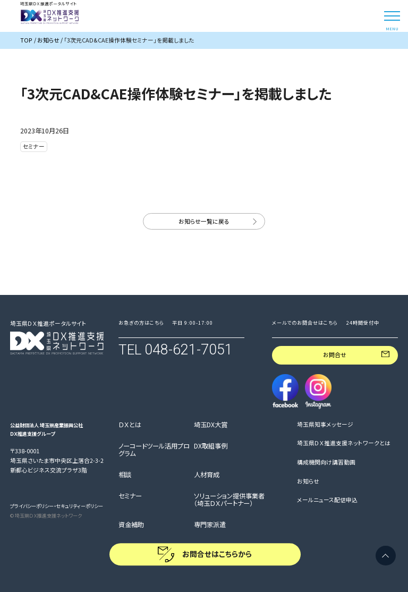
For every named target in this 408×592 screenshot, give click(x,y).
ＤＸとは (129, 425)
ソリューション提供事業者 (229, 500)
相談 (124, 475)
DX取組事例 (210, 446)
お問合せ (334, 355)
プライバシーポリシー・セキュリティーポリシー (56, 506)
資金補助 (131, 525)
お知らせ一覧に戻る (204, 221)
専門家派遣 (210, 525)
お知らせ (308, 481)
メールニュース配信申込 (327, 500)
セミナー (130, 496)
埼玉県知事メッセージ (325, 424)
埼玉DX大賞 (210, 425)
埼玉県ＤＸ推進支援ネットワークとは (343, 443)
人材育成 (206, 475)
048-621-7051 (188, 349)
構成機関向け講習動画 (326, 462)
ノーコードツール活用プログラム (154, 450)
